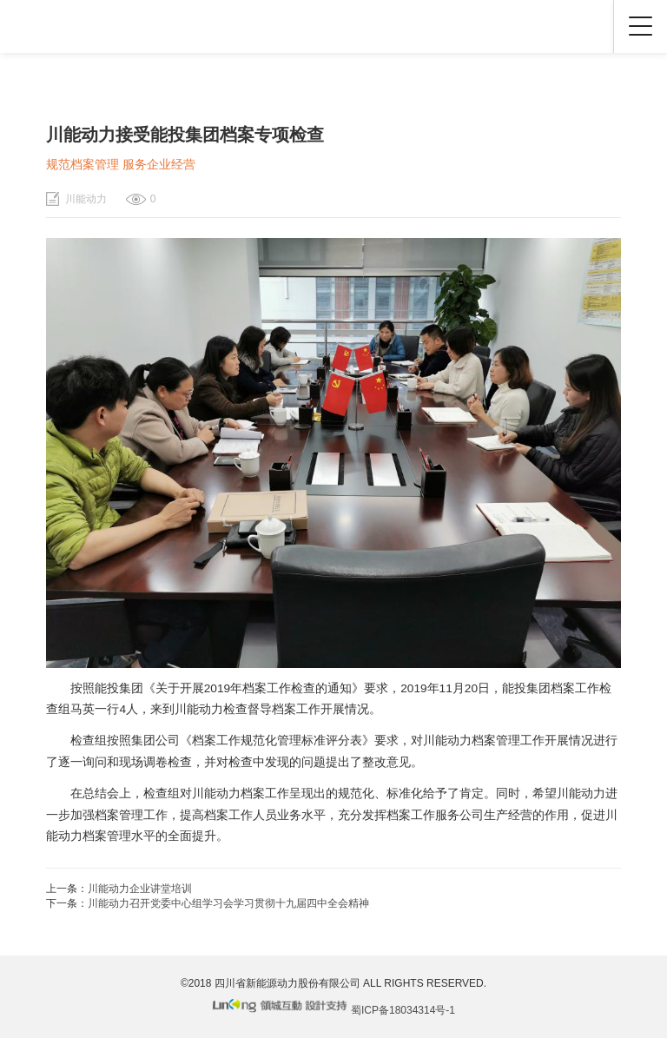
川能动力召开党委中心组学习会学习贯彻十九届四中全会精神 (228, 903)
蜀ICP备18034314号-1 (403, 1010)
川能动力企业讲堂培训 (140, 889)
